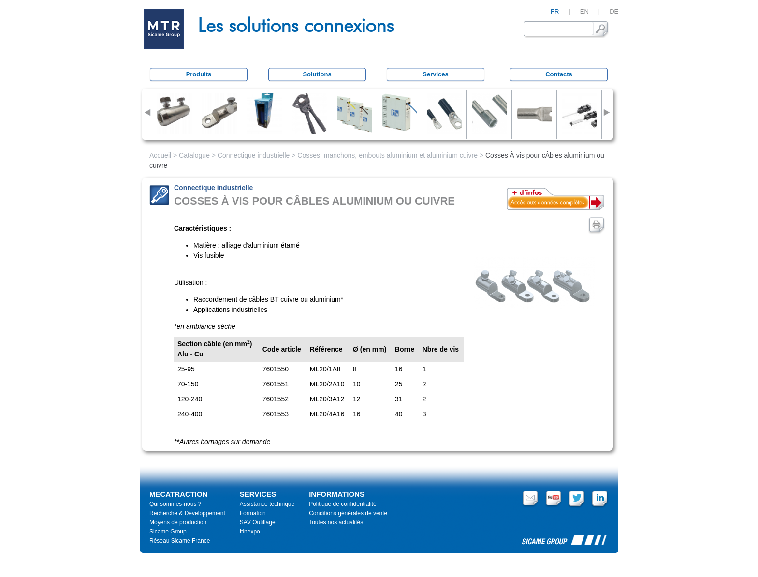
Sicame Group (168, 531)
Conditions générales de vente (348, 513)
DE (614, 11)
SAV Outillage (258, 522)
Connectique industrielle (254, 155)
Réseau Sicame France (179, 540)
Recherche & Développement (187, 513)
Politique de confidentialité (342, 504)
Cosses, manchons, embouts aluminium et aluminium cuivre (387, 155)
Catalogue (194, 155)
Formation (253, 513)
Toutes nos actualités (336, 522)
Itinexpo (250, 531)
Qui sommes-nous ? (175, 504)
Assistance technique (267, 504)
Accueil (160, 155)
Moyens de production (177, 522)
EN (584, 11)
